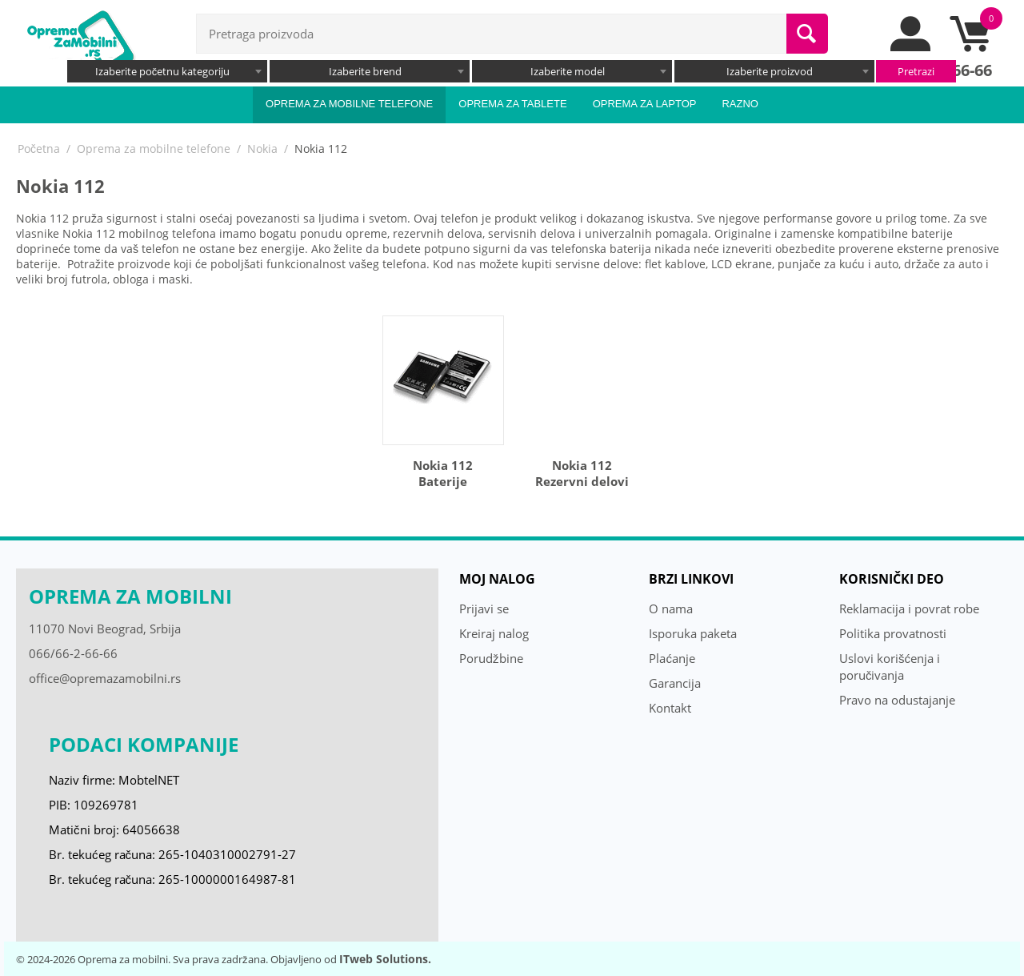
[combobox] (167, 71)
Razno (740, 104)
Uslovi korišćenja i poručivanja (889, 666)
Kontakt (670, 708)
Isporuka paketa (693, 633)
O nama (671, 608)
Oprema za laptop (645, 104)
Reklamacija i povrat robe (909, 608)
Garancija (675, 683)
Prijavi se (484, 608)
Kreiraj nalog (494, 633)
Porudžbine (491, 658)
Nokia (262, 148)
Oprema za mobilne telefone (349, 104)
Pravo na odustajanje (897, 700)
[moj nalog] (911, 47)
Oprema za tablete (512, 104)
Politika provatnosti (892, 633)
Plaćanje (672, 658)
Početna (39, 148)
